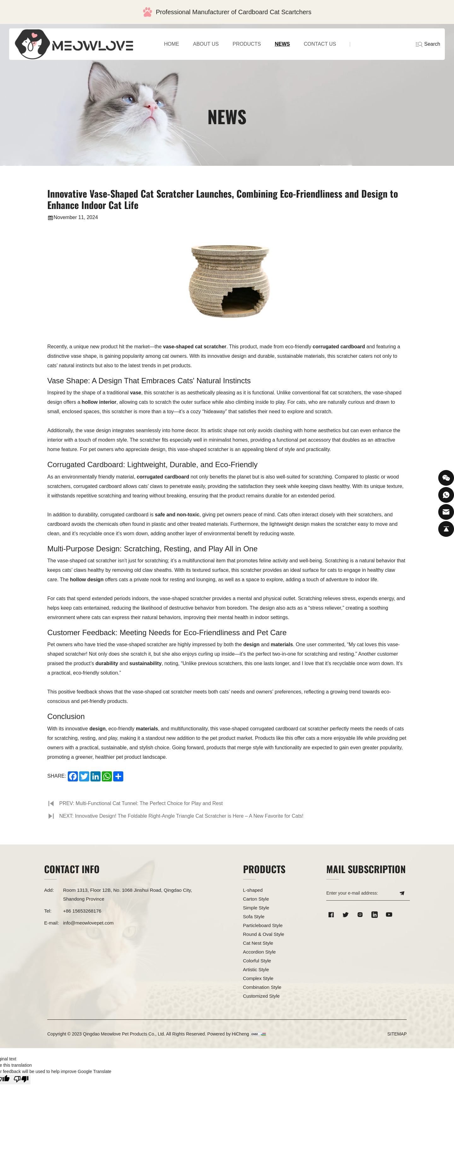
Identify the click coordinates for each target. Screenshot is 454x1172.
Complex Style (258, 978)
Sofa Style (254, 916)
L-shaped (253, 890)
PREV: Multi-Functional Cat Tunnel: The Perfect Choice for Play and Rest (141, 803)
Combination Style (262, 987)
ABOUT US (206, 44)
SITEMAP (397, 1033)
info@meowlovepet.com (88, 922)
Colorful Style (257, 960)
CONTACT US (320, 44)
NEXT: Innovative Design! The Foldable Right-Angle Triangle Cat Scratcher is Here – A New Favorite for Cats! (181, 816)
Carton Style (256, 899)
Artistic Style (256, 969)
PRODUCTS (247, 44)
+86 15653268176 (82, 911)
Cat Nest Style (258, 943)
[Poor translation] (21, 1079)
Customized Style (261, 996)
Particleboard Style (263, 925)
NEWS (282, 44)
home (171, 44)
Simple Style (256, 907)
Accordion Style (259, 951)
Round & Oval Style (263, 934)
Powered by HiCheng (228, 1033)
